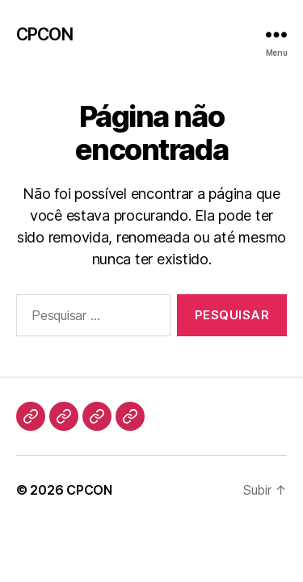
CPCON (44, 34)
